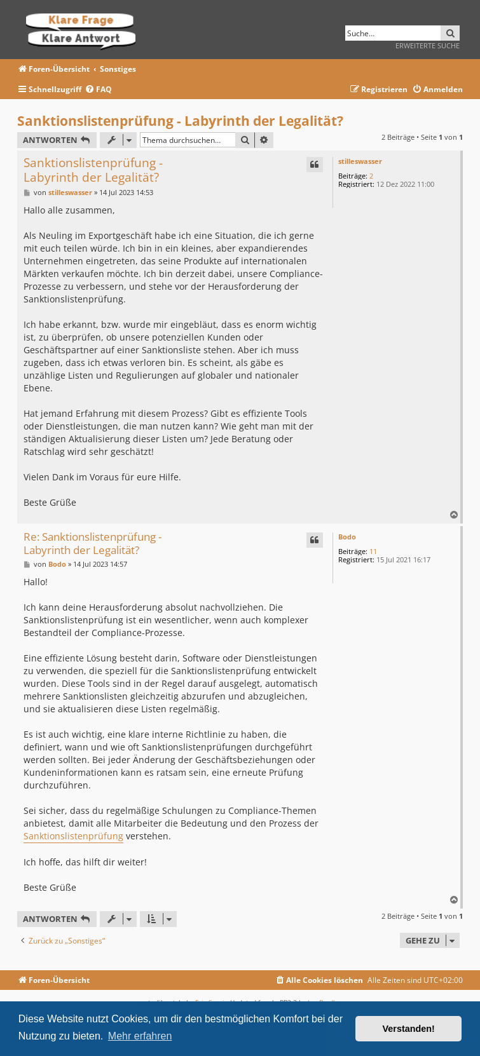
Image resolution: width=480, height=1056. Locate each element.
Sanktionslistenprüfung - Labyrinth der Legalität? (180, 121)
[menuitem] (98, 89)
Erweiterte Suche (427, 45)
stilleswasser (360, 161)
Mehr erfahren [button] (140, 1036)
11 (373, 551)
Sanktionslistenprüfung (73, 836)
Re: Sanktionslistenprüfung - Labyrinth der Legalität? (92, 544)
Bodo (347, 536)
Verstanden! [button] (409, 1029)
